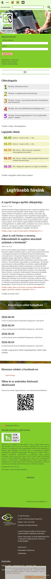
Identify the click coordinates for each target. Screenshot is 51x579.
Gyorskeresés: (6, 7)
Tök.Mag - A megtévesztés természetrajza (22, 93)
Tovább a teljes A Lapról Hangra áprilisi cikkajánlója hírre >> (22, 231)
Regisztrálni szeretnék (9, 62)
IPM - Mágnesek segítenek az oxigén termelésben (30, 167)
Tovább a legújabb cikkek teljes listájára (17, 175)
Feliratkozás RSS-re (11, 426)
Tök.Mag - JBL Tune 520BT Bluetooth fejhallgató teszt (26, 108)
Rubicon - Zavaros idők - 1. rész (23, 138)
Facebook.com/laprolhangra (28, 525)
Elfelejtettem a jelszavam (10, 60)
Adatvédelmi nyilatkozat (26, 550)
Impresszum (22, 547)
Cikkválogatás (9, 80)
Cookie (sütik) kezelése (10, 64)
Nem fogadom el (40, 577)
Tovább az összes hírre (10, 294)
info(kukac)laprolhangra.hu (32, 519)
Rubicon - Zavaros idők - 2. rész (23, 144)
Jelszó (4, 46)
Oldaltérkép (22, 553)
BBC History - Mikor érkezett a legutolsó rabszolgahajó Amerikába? (26, 151)
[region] (26, 245)
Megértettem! (29, 577)
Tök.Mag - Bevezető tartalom (18, 86)
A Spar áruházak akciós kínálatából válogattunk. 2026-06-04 (22, 329)
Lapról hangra (10, 375)
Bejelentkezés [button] (7, 54)
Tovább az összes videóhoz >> (36, 502)
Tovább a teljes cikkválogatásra (14, 126)
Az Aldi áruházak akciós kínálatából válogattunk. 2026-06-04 (22, 346)
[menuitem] (26, 72)
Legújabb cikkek (11, 132)
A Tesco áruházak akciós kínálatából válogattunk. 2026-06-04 (23, 321)
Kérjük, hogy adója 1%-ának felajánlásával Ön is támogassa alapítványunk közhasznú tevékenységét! (33, 539)
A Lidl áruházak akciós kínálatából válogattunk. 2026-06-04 (22, 337)
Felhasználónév (7, 40)
